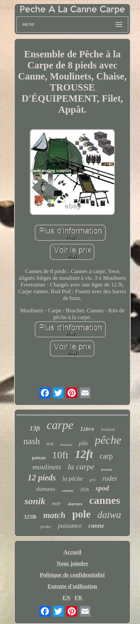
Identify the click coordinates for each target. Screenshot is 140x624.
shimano (45, 489)
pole (81, 514)
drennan (66, 445)
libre (87, 429)
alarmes (75, 503)
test (50, 443)
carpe (60, 425)
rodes (109, 478)
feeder (46, 526)
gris (92, 479)
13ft (35, 428)
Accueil (72, 552)
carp (106, 456)
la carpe (81, 466)
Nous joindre (72, 563)
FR (78, 597)
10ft (60, 454)
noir (56, 503)
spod (102, 488)
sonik (34, 501)
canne (96, 525)
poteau (38, 457)
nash (31, 441)
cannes (104, 500)
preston (107, 469)
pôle (83, 443)
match (54, 515)
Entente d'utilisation (72, 586)
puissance (70, 525)
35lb (84, 489)
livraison (108, 429)
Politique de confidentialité (72, 575)
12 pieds (42, 477)
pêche (108, 440)
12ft (84, 454)
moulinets (46, 467)
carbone (67, 490)
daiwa (109, 514)
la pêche (73, 478)
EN (66, 597)
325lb (30, 517)
